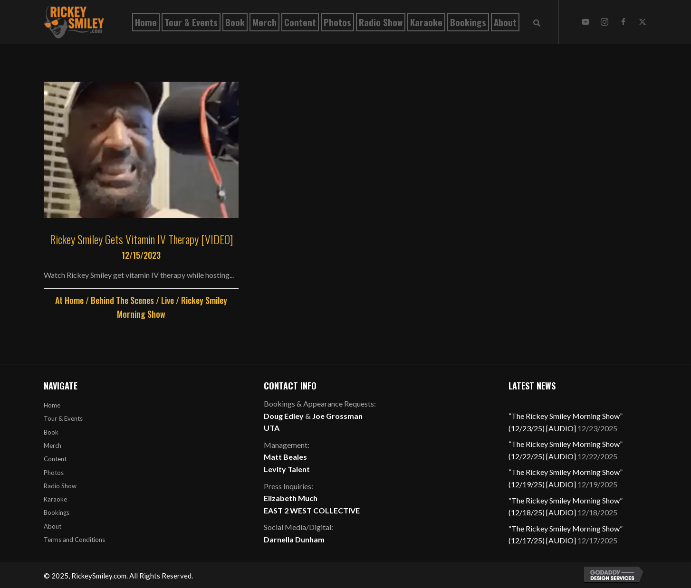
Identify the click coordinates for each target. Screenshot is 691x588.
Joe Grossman (337, 415)
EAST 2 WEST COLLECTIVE (312, 510)
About (52, 526)
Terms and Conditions (74, 539)
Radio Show (60, 486)
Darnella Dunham (294, 539)
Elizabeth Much (290, 498)
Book (51, 432)
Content (55, 459)
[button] (585, 22)
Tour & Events (63, 418)
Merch (52, 445)
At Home (69, 300)
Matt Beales (285, 456)
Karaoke (55, 499)
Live (167, 300)
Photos (54, 472)
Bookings (56, 512)
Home (52, 405)
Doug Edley (284, 415)
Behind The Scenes (122, 300)
